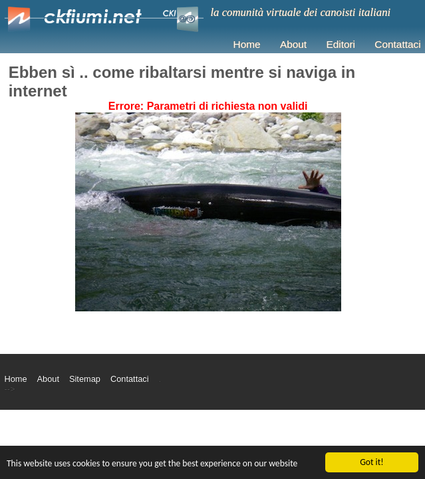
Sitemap (84, 379)
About (293, 44)
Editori (340, 44)
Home (247, 44)
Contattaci (397, 44)
